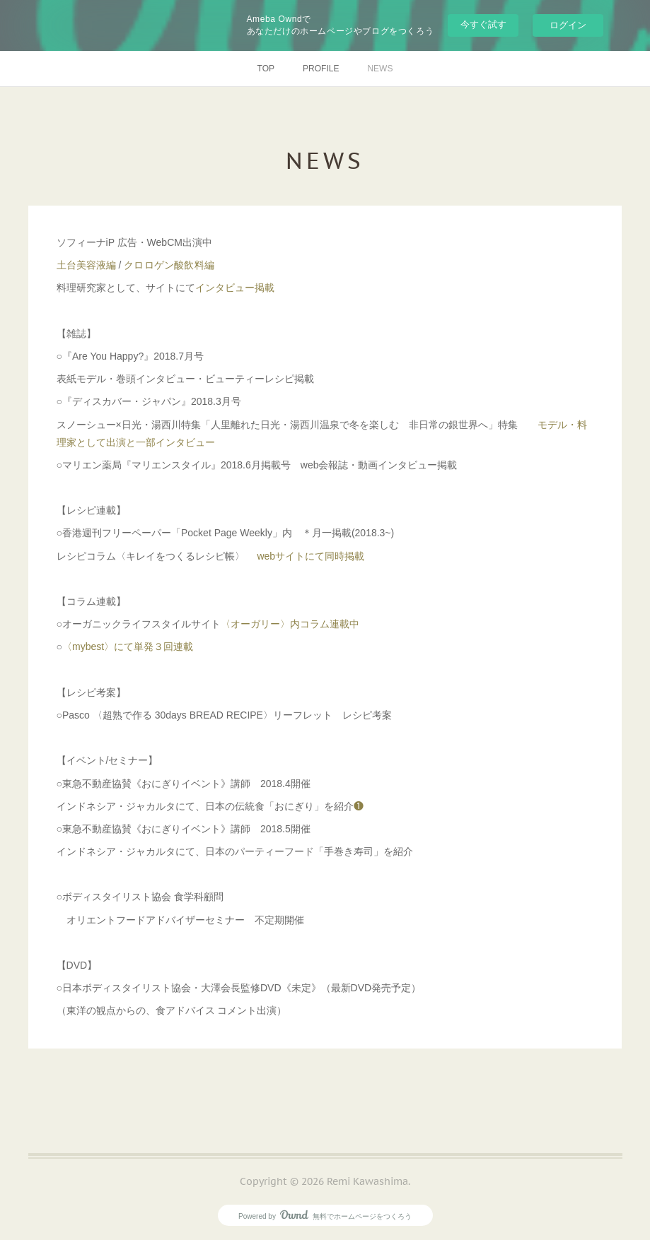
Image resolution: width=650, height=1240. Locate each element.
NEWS (380, 68)
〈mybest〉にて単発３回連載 (127, 646)
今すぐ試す (483, 24)
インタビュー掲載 (234, 287)
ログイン (568, 25)
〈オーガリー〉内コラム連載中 (290, 624)
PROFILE (321, 68)
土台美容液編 (86, 265)
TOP (265, 68)
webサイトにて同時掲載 (310, 556)
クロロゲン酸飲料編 (169, 265)
